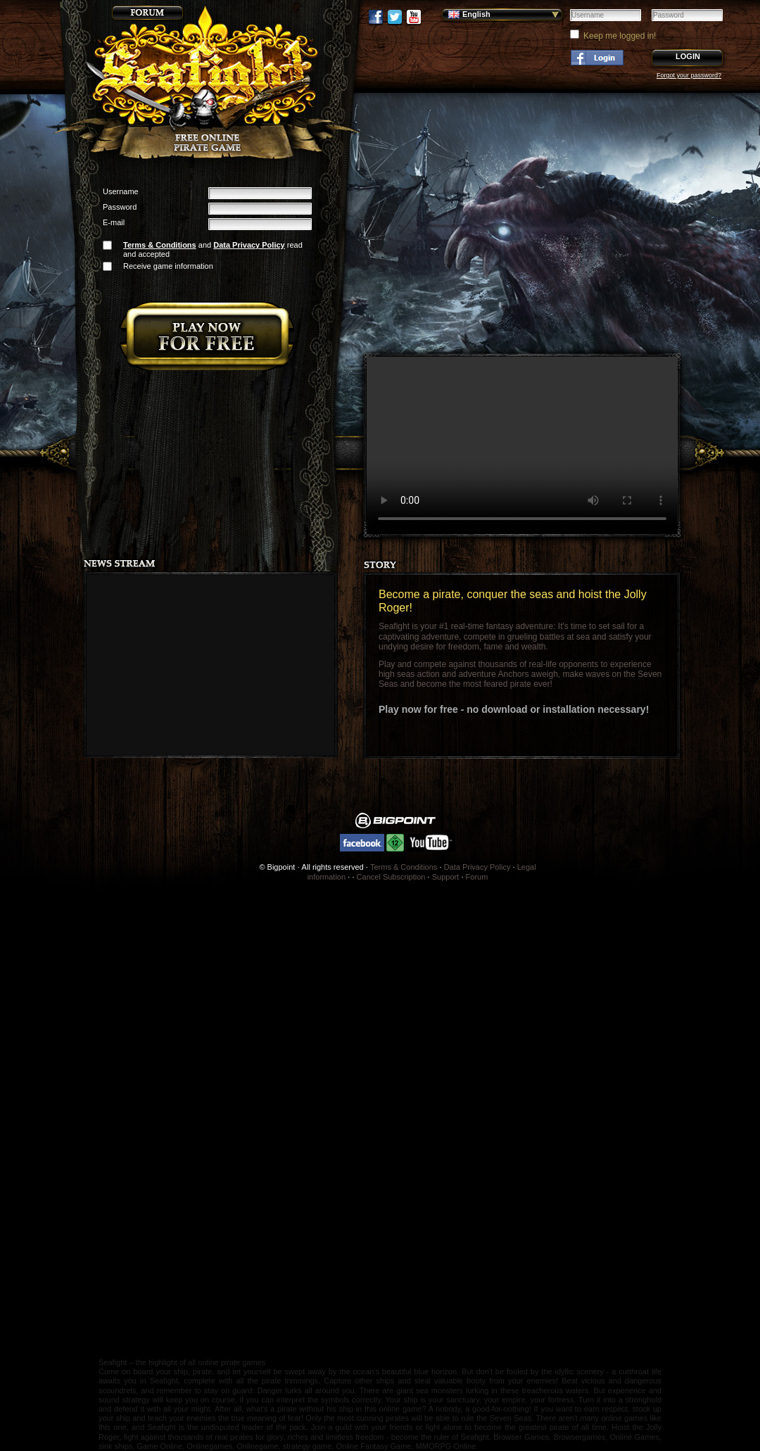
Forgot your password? (689, 75)
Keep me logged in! (619, 36)
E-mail (114, 222)
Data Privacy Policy (249, 245)
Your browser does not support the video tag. (522, 445)
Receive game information (168, 266)
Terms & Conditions (159, 245)
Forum (477, 877)
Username (121, 191)
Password (120, 207)
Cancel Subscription (391, 877)
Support (446, 877)
